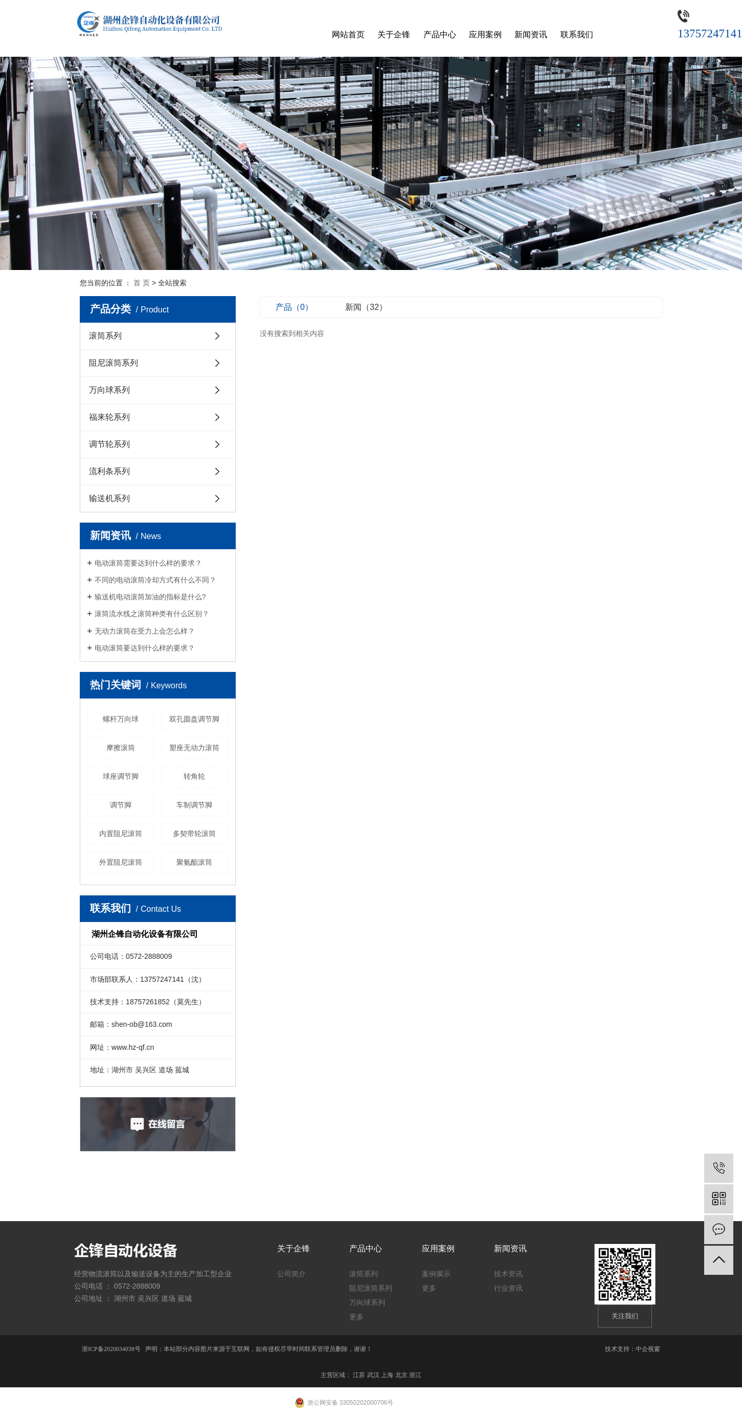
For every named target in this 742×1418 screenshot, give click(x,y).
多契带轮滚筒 (194, 833)
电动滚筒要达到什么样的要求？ (145, 648)
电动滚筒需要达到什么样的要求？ (148, 563)
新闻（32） (366, 307)
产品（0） (294, 307)
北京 (401, 1375)
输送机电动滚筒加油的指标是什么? (150, 597)
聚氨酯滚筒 (194, 862)
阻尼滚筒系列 (113, 362)
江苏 (359, 1375)
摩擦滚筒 (120, 748)
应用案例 (485, 34)
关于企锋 (393, 34)
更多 (356, 1317)
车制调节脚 (194, 805)
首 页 (141, 283)
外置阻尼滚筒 (120, 862)
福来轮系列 (109, 417)
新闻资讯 (530, 34)
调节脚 (120, 805)
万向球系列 (109, 390)
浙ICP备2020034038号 (111, 1349)
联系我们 (576, 34)
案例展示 (436, 1274)
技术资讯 (508, 1274)
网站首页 (348, 34)
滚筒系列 (105, 335)
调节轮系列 (109, 444)
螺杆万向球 (121, 719)
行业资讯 (508, 1288)
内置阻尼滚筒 (120, 833)
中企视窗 (648, 1349)
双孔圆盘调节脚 (194, 719)
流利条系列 (109, 471)
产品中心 (439, 34)
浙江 (415, 1375)
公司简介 (291, 1274)
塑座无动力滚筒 (194, 748)
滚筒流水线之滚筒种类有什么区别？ (152, 614)
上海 (387, 1375)
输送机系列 (109, 498)
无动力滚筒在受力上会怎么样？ (145, 631)
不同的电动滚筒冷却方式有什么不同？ (155, 580)
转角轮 (194, 776)
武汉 (373, 1375)
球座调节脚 (121, 776)
